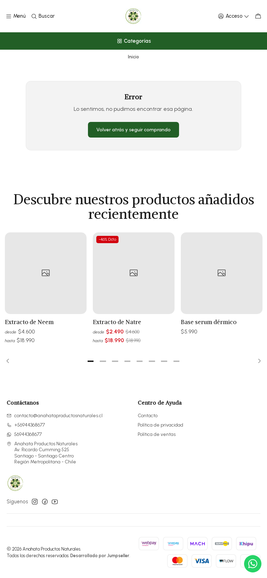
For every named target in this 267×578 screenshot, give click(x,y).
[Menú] (15, 16)
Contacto (147, 416)
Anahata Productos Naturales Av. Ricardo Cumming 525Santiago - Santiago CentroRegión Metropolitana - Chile (42, 453)
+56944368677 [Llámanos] (26, 425)
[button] (91, 361)
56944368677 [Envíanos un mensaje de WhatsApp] (24, 434)
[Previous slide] (10, 361)
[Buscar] (42, 16)
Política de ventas (157, 434)
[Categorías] (133, 41)
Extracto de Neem (29, 325)
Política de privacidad (160, 425)
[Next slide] (257, 361)
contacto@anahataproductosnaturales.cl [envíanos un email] (55, 416)
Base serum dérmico (208, 332)
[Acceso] (233, 16)
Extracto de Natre (117, 327)
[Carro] (258, 16)
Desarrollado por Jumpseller (99, 555)
